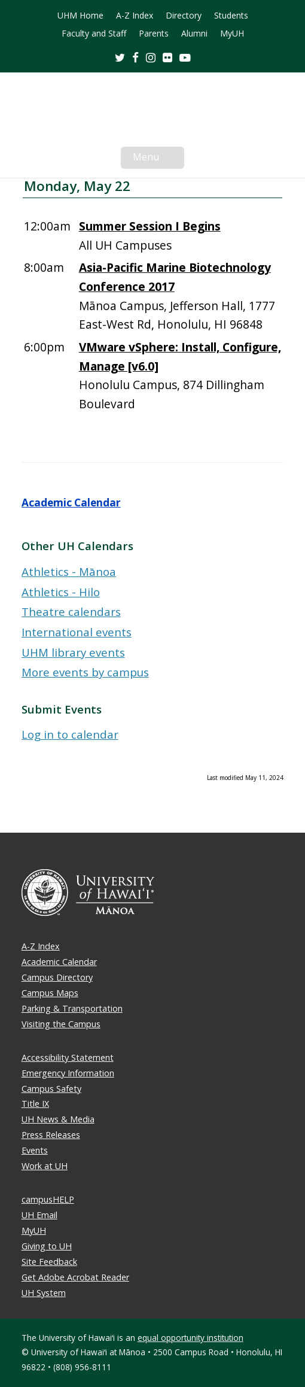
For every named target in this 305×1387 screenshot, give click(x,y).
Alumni (194, 33)
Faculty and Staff (94, 33)
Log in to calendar (70, 734)
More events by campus (85, 671)
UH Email (39, 1215)
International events (77, 631)
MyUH (232, 33)
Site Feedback (49, 1261)
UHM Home (80, 15)
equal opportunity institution (190, 1337)
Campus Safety (51, 1088)
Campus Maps (50, 992)
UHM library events (73, 652)
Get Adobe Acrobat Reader (75, 1277)
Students (231, 15)
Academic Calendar (71, 502)
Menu (158, 159)
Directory (184, 15)
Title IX (35, 1103)
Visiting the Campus (61, 1024)
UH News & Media (58, 1119)
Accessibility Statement (68, 1057)
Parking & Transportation (72, 1008)
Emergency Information (68, 1073)
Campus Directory (57, 977)
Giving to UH (47, 1246)
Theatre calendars (71, 611)
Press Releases (51, 1134)
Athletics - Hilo (61, 591)
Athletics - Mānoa (69, 571)
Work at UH (45, 1165)
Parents (154, 33)
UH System (44, 1292)
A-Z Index (134, 15)
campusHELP (48, 1199)
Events (35, 1150)
